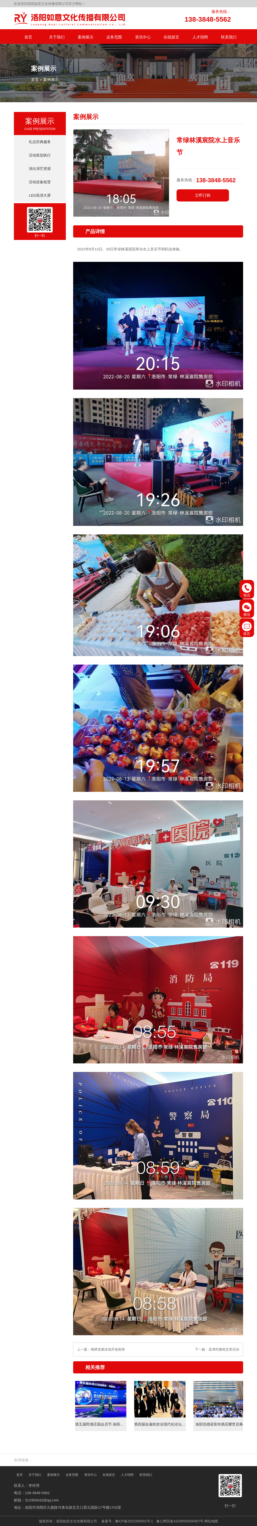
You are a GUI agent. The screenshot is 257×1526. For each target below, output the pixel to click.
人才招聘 (127, 1475)
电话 (247, 590)
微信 (247, 609)
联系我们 (145, 1475)
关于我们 (35, 1475)
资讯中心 (90, 1475)
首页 (35, 80)
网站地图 (211, 1521)
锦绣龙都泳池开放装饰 (108, 1349)
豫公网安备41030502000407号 (179, 1521)
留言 (247, 628)
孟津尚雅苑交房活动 (223, 1349)
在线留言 (108, 1475)
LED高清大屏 (40, 195)
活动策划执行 (40, 155)
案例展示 (51, 80)
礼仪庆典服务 (40, 142)
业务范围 (72, 1475)
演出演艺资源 (40, 168)
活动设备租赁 (40, 182)
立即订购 (202, 195)
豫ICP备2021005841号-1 (134, 1521)
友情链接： (23, 1460)
